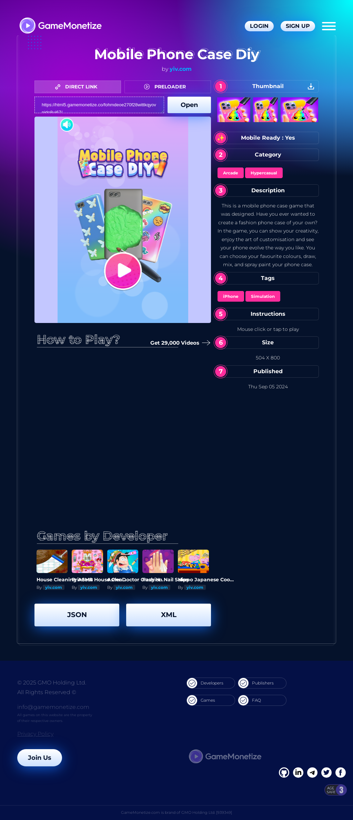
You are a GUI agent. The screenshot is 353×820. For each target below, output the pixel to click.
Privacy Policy (35, 734)
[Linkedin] (312, 772)
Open (189, 105)
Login (259, 26)
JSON (77, 615)
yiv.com (181, 69)
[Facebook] (284, 772)
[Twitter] (326, 772)
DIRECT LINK (78, 87)
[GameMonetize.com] (60, 26)
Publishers (256, 683)
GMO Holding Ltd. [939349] (206, 812)
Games (201, 700)
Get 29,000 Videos (177, 343)
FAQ (249, 700)
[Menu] (329, 26)
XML (168, 615)
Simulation (263, 296)
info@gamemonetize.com (53, 707)
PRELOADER (167, 87)
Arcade (230, 172)
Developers (205, 683)
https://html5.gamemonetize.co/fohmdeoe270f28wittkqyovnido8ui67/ (99, 105)
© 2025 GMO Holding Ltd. (51, 682)
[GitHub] (340, 772)
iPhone (231, 296)
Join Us (39, 758)
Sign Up (298, 26)
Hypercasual (264, 172)
